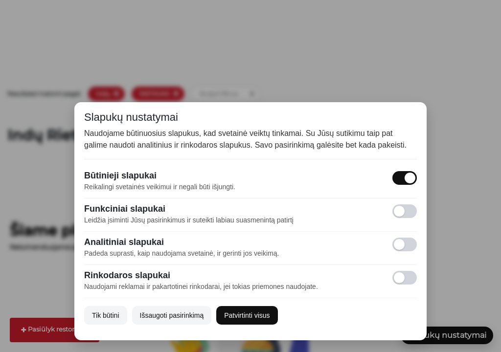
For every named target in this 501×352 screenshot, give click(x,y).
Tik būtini (105, 315)
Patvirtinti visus (247, 315)
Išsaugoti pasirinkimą (172, 315)
